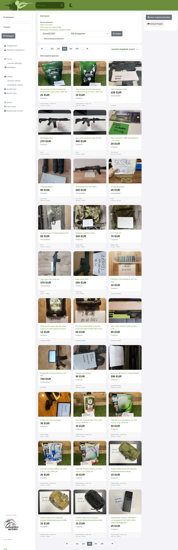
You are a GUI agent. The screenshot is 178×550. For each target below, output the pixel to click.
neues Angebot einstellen (158, 17)
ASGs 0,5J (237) (46, 25)
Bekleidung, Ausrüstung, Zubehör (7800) (55, 30)
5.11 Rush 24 (116, 233)
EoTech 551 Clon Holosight (50, 420)
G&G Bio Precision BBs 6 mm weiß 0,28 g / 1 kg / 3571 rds (124, 421)
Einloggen (8, 36)
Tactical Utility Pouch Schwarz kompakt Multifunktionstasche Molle (89, 519)
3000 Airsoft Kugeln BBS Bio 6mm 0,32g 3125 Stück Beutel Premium (53, 327)
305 (77, 49)
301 (52, 49)
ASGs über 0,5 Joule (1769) (50, 27)
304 (70, 49)
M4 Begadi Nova (46, 138)
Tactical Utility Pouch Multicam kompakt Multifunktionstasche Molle (53, 519)
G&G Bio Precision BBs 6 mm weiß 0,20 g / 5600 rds (89, 421)
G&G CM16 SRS (82, 279)
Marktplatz (44, 16)
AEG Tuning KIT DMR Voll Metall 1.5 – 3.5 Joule (124, 139)
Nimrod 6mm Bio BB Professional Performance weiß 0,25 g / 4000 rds (53, 90)
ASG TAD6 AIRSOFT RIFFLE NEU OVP (124, 327)
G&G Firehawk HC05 (119, 89)
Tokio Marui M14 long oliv (49, 279)
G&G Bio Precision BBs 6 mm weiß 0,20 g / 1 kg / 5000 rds (89, 470)
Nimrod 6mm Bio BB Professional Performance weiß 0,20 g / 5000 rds (89, 90)
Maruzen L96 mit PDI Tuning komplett (125, 373)
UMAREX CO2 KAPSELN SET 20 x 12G (124, 280)
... (47, 49)
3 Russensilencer (46, 187)
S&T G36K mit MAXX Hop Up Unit (88, 138)
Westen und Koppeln (83, 373)
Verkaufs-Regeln (155, 24)
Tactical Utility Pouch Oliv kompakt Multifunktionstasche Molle (124, 470)
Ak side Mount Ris (117, 187)
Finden (117, 34)
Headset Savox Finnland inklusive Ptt (54, 233)
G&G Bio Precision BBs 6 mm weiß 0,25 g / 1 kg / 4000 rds (53, 470)
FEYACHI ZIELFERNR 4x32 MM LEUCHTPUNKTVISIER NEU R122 (89, 327)
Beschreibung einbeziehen (54, 39)
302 (58, 49)
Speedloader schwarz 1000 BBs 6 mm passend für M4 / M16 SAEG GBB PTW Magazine (123, 520)
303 (64, 49)
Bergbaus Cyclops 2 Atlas (85, 233)
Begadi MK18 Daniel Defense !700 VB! (53, 374)
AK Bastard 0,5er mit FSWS (86, 187)
